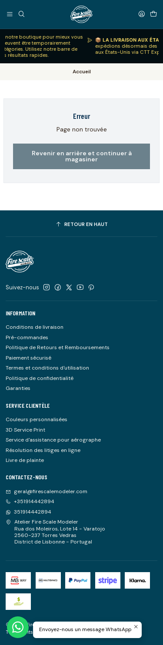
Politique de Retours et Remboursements (58, 347)
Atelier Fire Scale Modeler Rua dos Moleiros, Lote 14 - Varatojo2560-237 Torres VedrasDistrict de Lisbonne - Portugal (55, 531)
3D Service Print (25, 429)
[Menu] (10, 14)
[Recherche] (21, 14)
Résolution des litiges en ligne (43, 450)
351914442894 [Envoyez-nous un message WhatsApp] (28, 511)
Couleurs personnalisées (36, 419)
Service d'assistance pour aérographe (53, 439)
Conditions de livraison (34, 327)
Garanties (18, 388)
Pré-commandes (27, 337)
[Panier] (153, 14)
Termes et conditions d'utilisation (47, 367)
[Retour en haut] (81, 224)
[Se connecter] (141, 14)
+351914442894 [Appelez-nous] (30, 501)
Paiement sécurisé (28, 357)
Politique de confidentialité (39, 378)
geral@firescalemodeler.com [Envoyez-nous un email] (46, 491)
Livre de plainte (25, 460)
